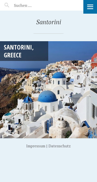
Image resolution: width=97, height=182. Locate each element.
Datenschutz (59, 145)
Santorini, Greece (19, 51)
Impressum (35, 145)
